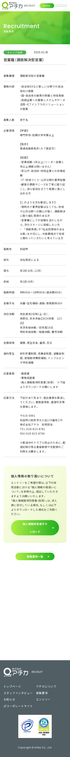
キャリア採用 (15, 52)
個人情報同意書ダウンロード (35, 527)
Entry (47, 6)
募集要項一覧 (35, 556)
